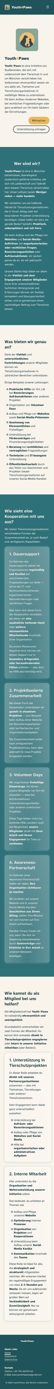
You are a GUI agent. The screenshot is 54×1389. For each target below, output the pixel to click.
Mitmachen (39, 120)
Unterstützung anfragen (31, 129)
